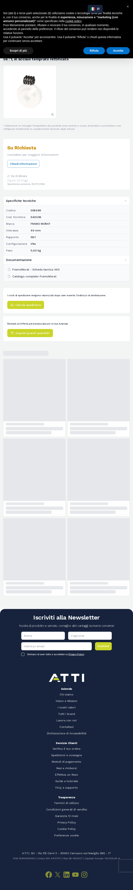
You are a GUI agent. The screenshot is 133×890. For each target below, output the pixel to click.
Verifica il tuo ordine (66, 748)
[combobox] (95, 9)
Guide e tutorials (66, 781)
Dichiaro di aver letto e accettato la (55, 654)
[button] (128, 6)
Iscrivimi (103, 646)
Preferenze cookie (66, 835)
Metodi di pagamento (66, 761)
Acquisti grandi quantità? (30, 333)
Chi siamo (66, 694)
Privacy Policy (76, 654)
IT (95, 9)
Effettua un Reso (66, 774)
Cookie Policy (66, 828)
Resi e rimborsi (66, 768)
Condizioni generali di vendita (66, 809)
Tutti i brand (66, 713)
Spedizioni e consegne (66, 755)
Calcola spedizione (26, 305)
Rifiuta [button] (94, 50)
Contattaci (66, 726)
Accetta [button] (118, 50)
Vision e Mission (66, 701)
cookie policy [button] (73, 21)
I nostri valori (67, 707)
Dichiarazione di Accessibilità (66, 733)
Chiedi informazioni (23, 163)
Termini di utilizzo (66, 803)
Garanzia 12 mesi (66, 816)
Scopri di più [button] (18, 50)
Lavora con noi (66, 720)
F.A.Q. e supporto (66, 787)
